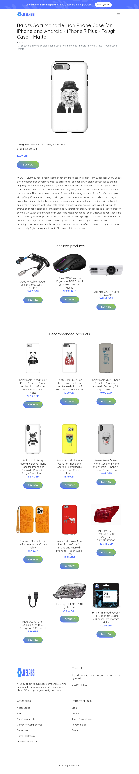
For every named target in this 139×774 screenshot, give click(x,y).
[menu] (118, 14)
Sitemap (76, 730)
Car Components (26, 719)
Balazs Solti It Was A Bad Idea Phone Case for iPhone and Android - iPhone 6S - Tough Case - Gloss (69, 547)
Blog (74, 707)
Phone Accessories (41, 144)
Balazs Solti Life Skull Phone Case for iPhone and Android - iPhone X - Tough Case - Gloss (106, 465)
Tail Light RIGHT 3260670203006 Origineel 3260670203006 (106, 535)
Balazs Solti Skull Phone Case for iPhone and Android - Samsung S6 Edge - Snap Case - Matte (69, 467)
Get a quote (103, 4)
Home (20, 42)
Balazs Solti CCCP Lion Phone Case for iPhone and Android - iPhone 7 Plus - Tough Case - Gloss (69, 384)
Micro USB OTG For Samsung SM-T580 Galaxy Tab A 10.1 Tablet (33, 625)
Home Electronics (26, 735)
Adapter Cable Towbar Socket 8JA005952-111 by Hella (33, 285)
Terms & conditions (82, 719)
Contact (76, 713)
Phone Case (58, 144)
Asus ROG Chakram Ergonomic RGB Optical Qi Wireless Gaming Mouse (69, 283)
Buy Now (28, 164)
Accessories (23, 707)
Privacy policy (79, 724)
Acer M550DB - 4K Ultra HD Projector (106, 293)
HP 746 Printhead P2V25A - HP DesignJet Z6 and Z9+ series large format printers (106, 617)
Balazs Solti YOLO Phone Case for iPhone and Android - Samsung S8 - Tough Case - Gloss (106, 384)
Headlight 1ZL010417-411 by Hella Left (69, 606)
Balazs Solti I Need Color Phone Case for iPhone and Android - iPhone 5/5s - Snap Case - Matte (32, 386)
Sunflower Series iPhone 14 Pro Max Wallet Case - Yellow (33, 544)
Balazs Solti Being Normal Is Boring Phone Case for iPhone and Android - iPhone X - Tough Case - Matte (33, 467)
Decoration (23, 730)
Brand (20, 713)
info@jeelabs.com (81, 685)
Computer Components (29, 724)
